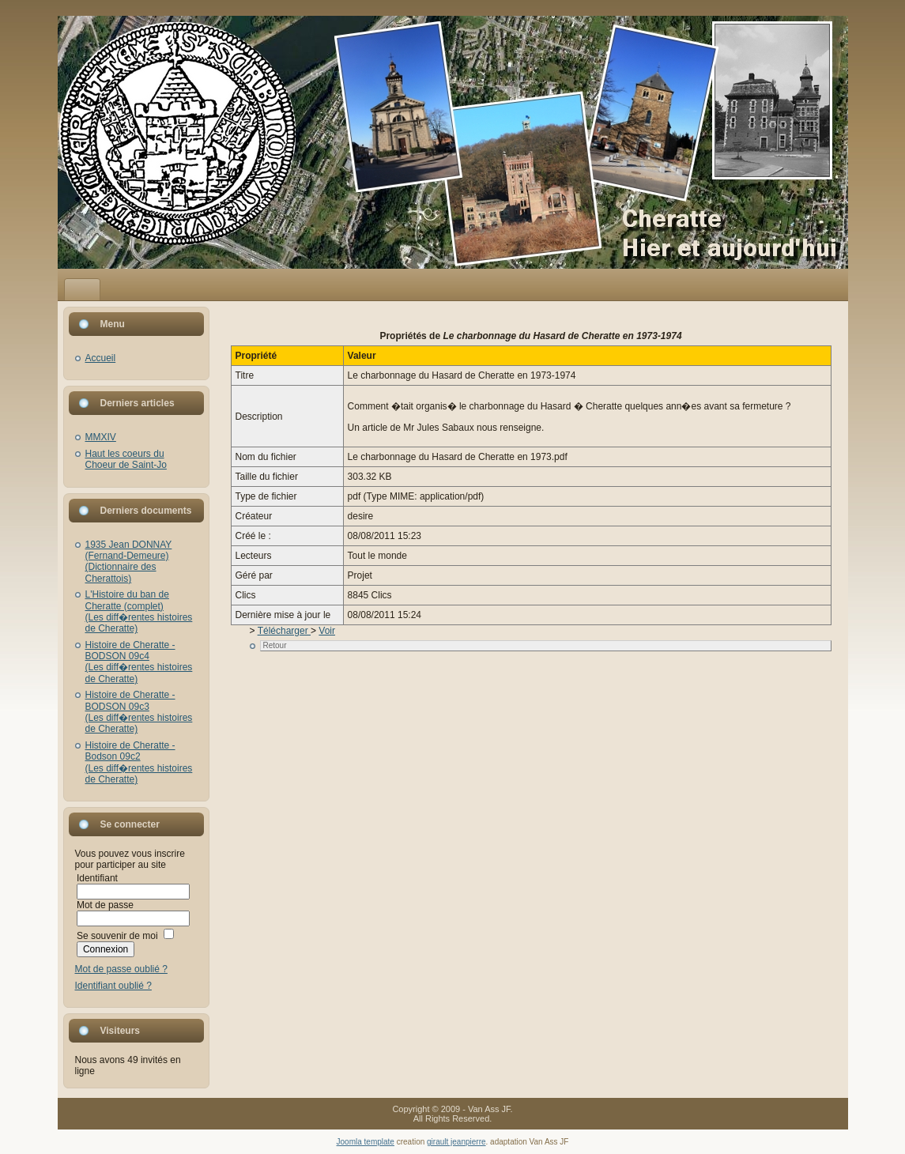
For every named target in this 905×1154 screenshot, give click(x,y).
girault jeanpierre (456, 1141)
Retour (275, 645)
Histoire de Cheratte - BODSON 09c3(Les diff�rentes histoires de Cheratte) (139, 711)
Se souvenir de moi (117, 935)
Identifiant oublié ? (113, 985)
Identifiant (97, 878)
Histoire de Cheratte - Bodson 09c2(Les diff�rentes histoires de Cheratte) (139, 762)
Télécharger (284, 630)
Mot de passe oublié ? (121, 969)
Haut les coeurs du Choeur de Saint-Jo (126, 459)
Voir (327, 630)
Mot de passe (105, 905)
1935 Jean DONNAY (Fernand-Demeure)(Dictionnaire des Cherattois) (128, 561)
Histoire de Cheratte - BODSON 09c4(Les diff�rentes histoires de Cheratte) (139, 661)
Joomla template (365, 1141)
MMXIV (100, 437)
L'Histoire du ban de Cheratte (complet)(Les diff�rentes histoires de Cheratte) (139, 611)
